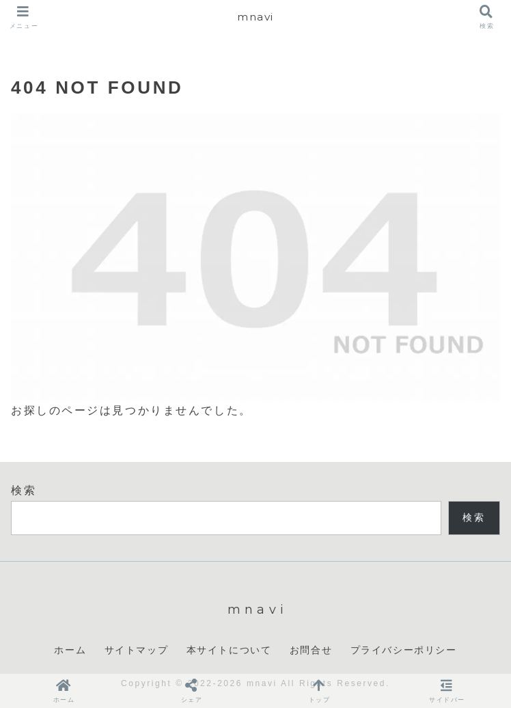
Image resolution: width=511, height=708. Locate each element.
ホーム (70, 650)
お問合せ (311, 650)
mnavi (255, 16)
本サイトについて (229, 650)
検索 (23, 490)
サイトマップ (137, 650)
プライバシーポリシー (403, 650)
